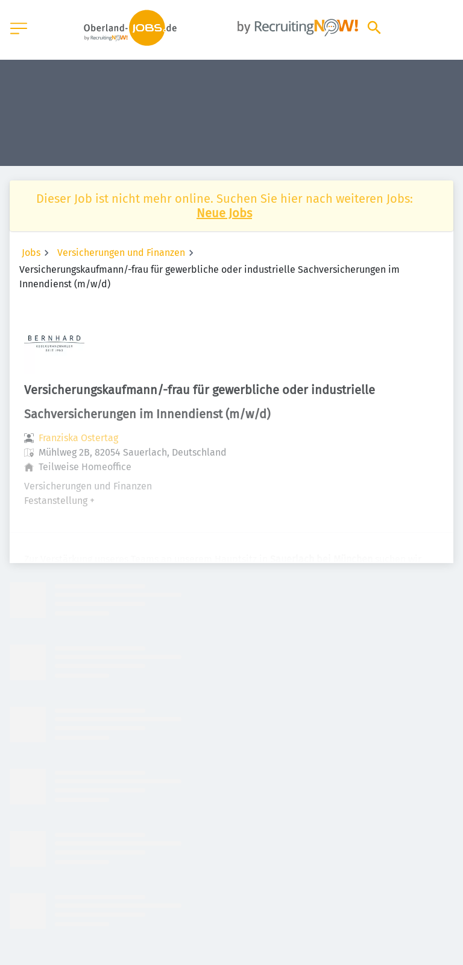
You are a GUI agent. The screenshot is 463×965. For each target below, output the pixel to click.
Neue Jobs (224, 213)
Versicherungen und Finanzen (121, 252)
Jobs (31, 252)
